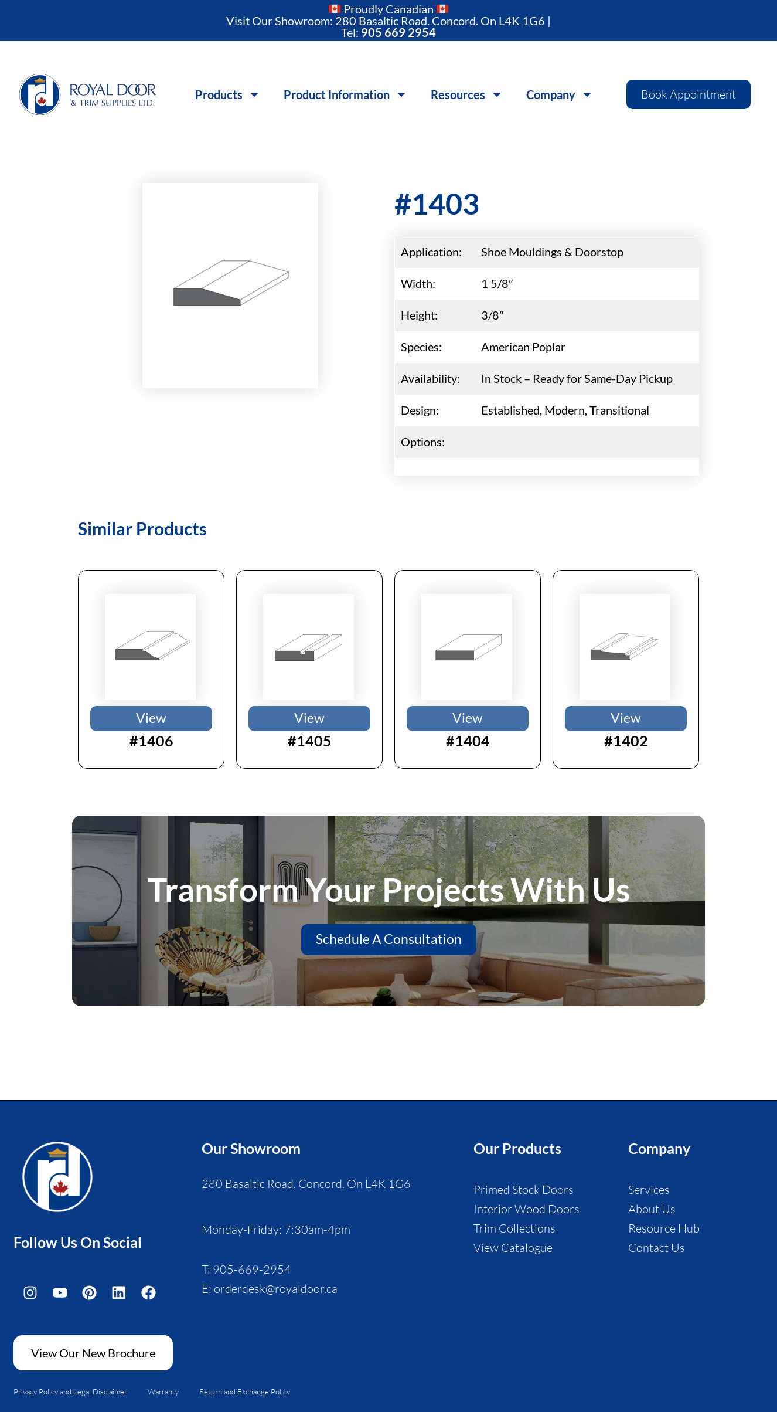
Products (227, 92)
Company (559, 92)
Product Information (345, 92)
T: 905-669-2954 (246, 1268)
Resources (467, 92)
